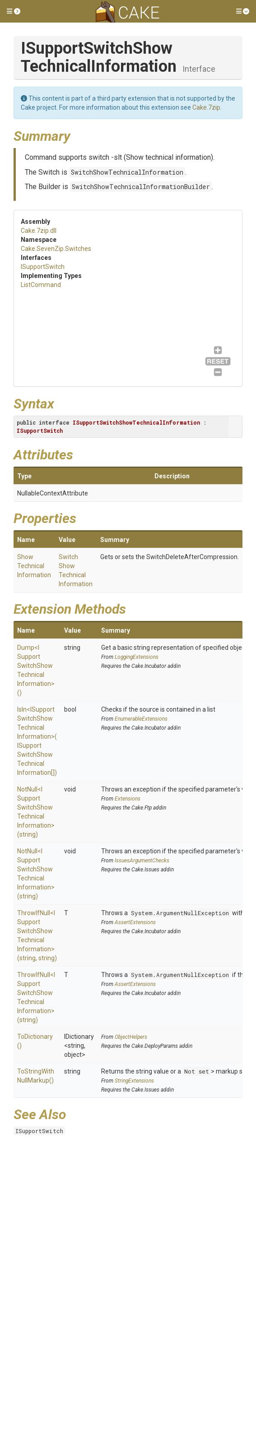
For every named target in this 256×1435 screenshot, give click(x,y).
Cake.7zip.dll (38, 230)
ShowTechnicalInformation (34, 566)
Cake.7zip (206, 107)
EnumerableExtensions (141, 719)
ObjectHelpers (131, 1037)
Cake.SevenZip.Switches (56, 248)
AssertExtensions (135, 922)
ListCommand (41, 284)
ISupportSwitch (43, 266)
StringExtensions (134, 1081)
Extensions (127, 799)
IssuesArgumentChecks (142, 860)
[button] (13, 11)
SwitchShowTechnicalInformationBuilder (141, 186)
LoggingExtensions (136, 657)
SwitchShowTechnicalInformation (127, 172)
